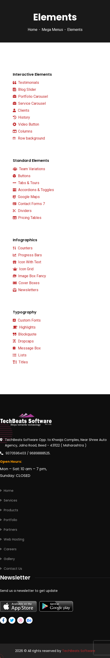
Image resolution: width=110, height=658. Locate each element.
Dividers (22, 210)
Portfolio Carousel (30, 96)
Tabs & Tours (26, 183)
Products (11, 510)
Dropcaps (23, 341)
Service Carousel (29, 103)
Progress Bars (27, 255)
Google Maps (26, 197)
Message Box (27, 348)
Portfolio (10, 520)
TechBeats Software (78, 650)
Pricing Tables (27, 217)
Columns (22, 131)
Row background (29, 138)
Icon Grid (23, 269)
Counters (23, 248)
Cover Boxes (26, 283)
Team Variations (29, 169)
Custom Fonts (27, 320)
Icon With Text (27, 262)
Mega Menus (52, 29)
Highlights (24, 327)
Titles (20, 362)
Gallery (9, 559)
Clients (21, 110)
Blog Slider (24, 89)
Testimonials (26, 82)
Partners (10, 529)
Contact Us (13, 568)
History (21, 117)
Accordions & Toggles (33, 190)
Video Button (26, 124)
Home (32, 29)
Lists (20, 355)
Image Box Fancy (29, 276)
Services (10, 500)
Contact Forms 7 (29, 204)
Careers (10, 549)
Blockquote (25, 334)
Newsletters (25, 290)
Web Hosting (14, 539)
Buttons (21, 176)
